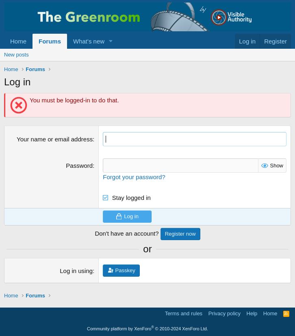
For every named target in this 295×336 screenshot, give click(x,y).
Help (252, 313)
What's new (88, 41)
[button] (111, 41)
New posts (16, 55)
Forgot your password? (134, 176)
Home (18, 41)
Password (79, 165)
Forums (50, 41)
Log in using (76, 270)
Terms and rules (183, 313)
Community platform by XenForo (147, 328)
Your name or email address (55, 139)
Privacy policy (224, 313)
